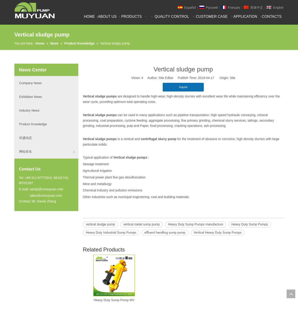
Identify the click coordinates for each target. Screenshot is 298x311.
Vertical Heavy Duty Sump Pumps (218, 232)
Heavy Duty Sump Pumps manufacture (195, 224)
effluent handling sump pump (165, 232)
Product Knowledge (33, 124)
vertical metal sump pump (141, 224)
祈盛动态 (25, 138)
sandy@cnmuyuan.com (46, 189)
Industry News (29, 110)
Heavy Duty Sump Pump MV (114, 300)
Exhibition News (30, 97)
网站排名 (47, 152)
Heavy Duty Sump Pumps (249, 224)
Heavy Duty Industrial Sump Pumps (111, 232)
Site (232, 78)
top (291, 294)
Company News (30, 83)
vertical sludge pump (100, 224)
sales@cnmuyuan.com (46, 195)
